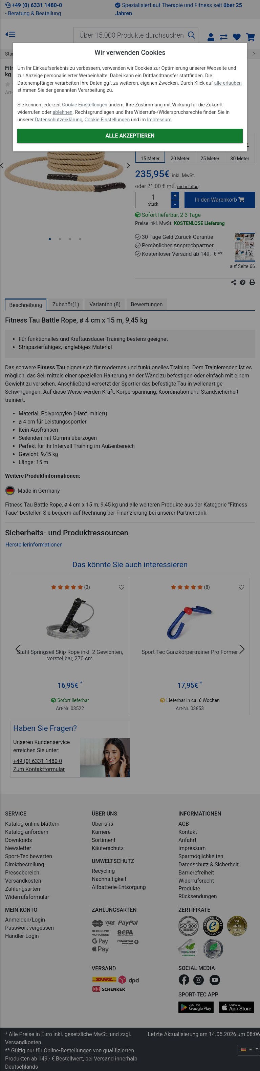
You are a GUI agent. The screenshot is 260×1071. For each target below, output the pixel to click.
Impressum (159, 120)
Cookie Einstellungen (84, 105)
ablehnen (63, 112)
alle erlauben (228, 83)
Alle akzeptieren (129, 135)
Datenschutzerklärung (58, 120)
